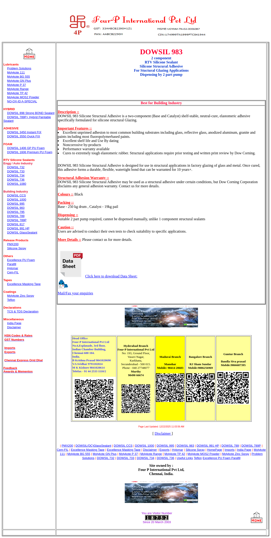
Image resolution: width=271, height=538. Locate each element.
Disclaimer (162, 433)
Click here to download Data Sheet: (97, 276)
